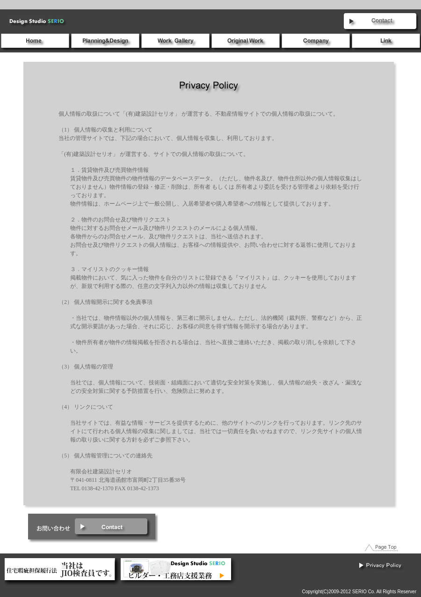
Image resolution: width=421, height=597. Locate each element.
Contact (381, 20)
